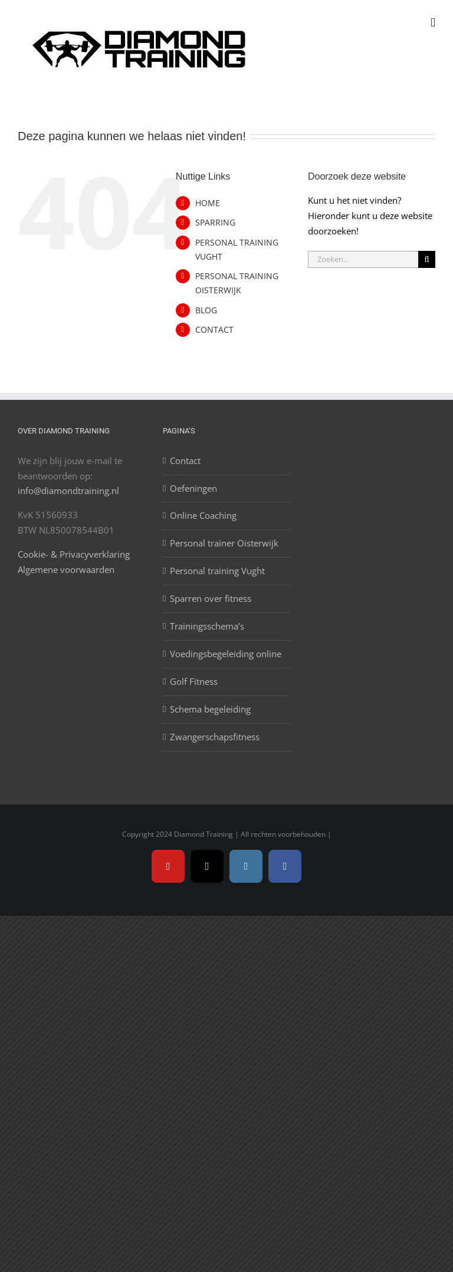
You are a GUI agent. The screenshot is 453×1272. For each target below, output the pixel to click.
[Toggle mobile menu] (433, 22)
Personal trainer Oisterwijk (224, 543)
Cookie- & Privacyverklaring (74, 554)
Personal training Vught (217, 571)
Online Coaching (203, 515)
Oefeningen (193, 488)
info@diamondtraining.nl (68, 490)
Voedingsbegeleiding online (225, 654)
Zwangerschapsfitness (215, 737)
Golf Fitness (194, 681)
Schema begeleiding (210, 709)
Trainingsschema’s (207, 626)
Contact (185, 460)
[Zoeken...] (363, 259)
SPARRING (215, 222)
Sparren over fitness (210, 598)
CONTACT (214, 329)
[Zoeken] (426, 259)
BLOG (206, 310)
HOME (207, 202)
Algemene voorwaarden (66, 569)
